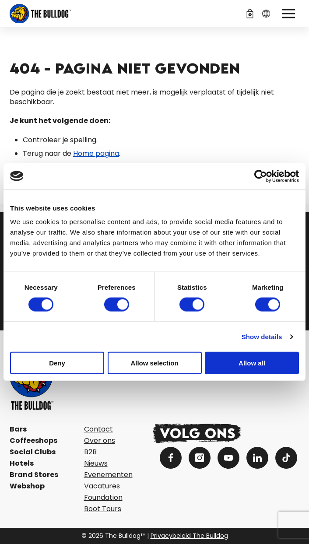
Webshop (27, 486)
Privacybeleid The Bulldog (189, 535)
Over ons (99, 440)
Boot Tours (102, 509)
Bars (18, 429)
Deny (57, 363)
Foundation (103, 497)
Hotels (22, 463)
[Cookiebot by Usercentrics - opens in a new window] (260, 176)
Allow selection (154, 363)
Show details (262, 336)
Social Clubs (33, 452)
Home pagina (96, 153)
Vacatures (102, 486)
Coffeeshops (33, 440)
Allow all (252, 363)
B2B (90, 452)
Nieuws (96, 463)
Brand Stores (34, 475)
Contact (98, 429)
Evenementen (108, 475)
